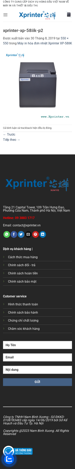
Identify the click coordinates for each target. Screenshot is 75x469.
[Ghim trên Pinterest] (35, 234)
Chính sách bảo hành (23, 312)
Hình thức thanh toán (23, 304)
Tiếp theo (11, 140)
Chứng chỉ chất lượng (23, 320)
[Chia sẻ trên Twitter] (21, 234)
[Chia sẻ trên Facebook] (14, 234)
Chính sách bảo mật (22, 281)
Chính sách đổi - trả (21, 265)
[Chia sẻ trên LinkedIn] (42, 234)
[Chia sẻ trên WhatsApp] (6, 234)
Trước (9, 134)
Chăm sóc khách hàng (24, 329)
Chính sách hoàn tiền (23, 273)
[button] (5, 15)
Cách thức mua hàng (23, 257)
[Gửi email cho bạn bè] (28, 234)
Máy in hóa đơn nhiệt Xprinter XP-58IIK (44, 43)
